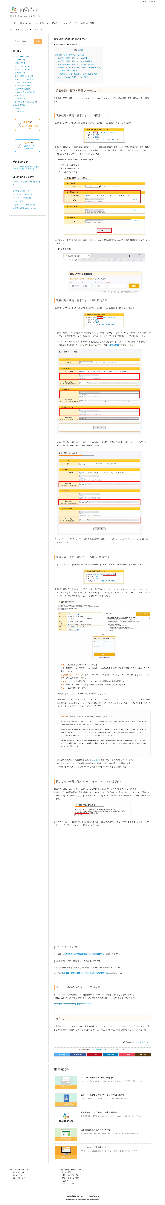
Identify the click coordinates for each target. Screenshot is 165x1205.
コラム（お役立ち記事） (25, 92)
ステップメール (22, 66)
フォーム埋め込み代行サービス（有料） (73, 77)
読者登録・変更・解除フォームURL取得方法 (75, 61)
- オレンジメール (17, 1172)
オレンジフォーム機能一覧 (22, 194)
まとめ (57, 80)
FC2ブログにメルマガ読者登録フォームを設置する (83, 954)
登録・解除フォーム (24, 76)
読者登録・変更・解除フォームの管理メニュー (76, 58)
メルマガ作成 (113, 345)
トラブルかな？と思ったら (26, 102)
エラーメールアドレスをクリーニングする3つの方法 (102, 1095)
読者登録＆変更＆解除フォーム (24, 208)
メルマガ (20, 60)
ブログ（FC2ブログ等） (69, 71)
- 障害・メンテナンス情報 (70, 1178)
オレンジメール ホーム (19, 30)
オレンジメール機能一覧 (22, 198)
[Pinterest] (94, 1054)
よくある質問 (19, 105)
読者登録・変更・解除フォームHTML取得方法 (76, 64)
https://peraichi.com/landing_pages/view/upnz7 (73, 1004)
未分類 (16, 108)
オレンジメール (37, 30)
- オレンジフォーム (18, 1175)
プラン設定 (20, 63)
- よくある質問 (66, 1172)
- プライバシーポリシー (69, 1184)
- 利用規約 (64, 1181)
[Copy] (143, 1054)
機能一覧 (19, 95)
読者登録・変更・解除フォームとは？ (69, 55)
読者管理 (20, 73)
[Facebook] (78, 1054)
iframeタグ (94, 760)
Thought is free (94, 1199)
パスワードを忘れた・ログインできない (97, 1078)
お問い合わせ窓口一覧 (21, 191)
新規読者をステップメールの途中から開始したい (101, 1112)
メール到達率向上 (23, 82)
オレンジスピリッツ (142, 1042)
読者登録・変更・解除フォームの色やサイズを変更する (85, 973)
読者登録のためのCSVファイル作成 (95, 1130)
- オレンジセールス (18, 1178)
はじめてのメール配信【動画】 (24, 205)
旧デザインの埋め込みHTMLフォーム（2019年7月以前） (80, 68)
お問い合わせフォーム (100, 1050)
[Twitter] (62, 1054)
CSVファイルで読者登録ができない (95, 1147)
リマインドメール (22, 69)
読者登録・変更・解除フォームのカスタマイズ (78, 74)
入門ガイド (18, 111)
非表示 (80, 50)
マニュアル (17, 187)
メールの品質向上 (22, 86)
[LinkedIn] (111, 1054)
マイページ (20, 99)
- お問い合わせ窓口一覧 (69, 1175)
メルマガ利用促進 (22, 89)
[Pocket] (127, 1054)
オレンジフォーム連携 (24, 79)
